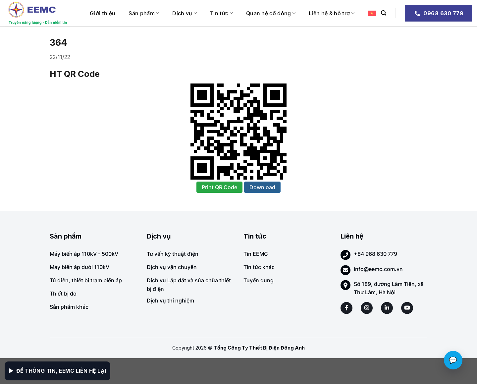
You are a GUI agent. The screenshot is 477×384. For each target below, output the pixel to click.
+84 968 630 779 (375, 253)
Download (262, 187)
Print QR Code (219, 187)
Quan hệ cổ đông (270, 13)
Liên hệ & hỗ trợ (331, 13)
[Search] (383, 13)
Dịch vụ (184, 13)
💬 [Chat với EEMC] (453, 360)
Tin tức (221, 13)
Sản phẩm (144, 13)
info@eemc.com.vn (378, 269)
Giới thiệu (102, 13)
